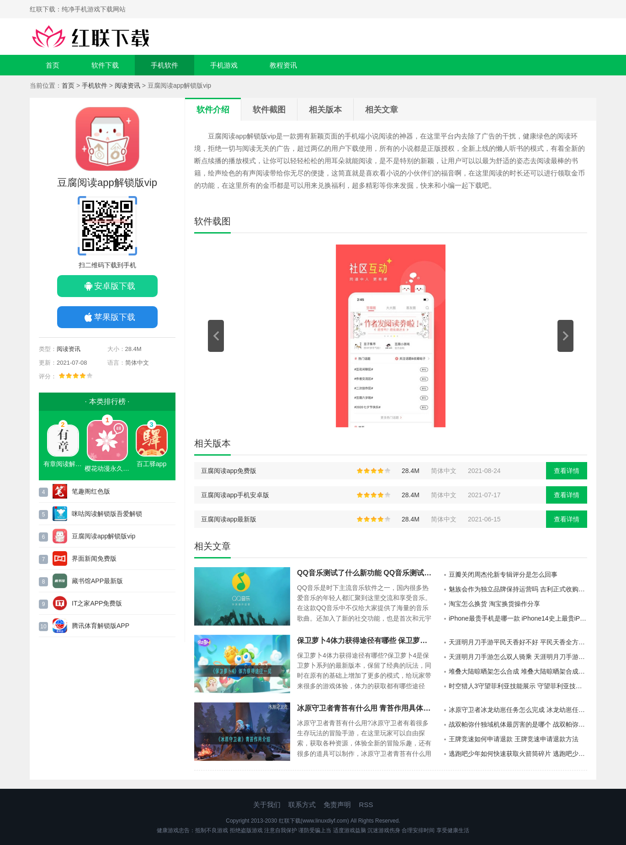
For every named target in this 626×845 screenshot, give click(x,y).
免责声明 (337, 804)
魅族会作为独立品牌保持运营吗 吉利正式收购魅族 (518, 589)
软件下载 (105, 65)
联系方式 (302, 804)
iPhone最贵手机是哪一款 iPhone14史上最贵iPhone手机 (518, 618)
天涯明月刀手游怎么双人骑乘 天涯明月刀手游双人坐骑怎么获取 (518, 656)
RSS (366, 804)
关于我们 (267, 804)
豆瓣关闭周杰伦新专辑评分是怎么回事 (503, 574)
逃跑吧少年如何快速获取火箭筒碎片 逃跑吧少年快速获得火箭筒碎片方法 (518, 753)
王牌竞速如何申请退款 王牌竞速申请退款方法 (513, 739)
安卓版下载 (114, 286)
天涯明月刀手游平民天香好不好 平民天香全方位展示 (518, 642)
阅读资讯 (127, 85)
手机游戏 (224, 65)
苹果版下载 (114, 317)
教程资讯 (283, 65)
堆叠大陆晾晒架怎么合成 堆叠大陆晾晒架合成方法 (518, 671)
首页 (52, 65)
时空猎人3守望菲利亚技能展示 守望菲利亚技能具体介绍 (518, 686)
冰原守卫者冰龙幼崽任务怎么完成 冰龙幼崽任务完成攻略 (518, 709)
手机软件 (164, 65)
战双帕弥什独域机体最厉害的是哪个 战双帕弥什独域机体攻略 (518, 724)
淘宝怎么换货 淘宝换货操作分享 (494, 603)
